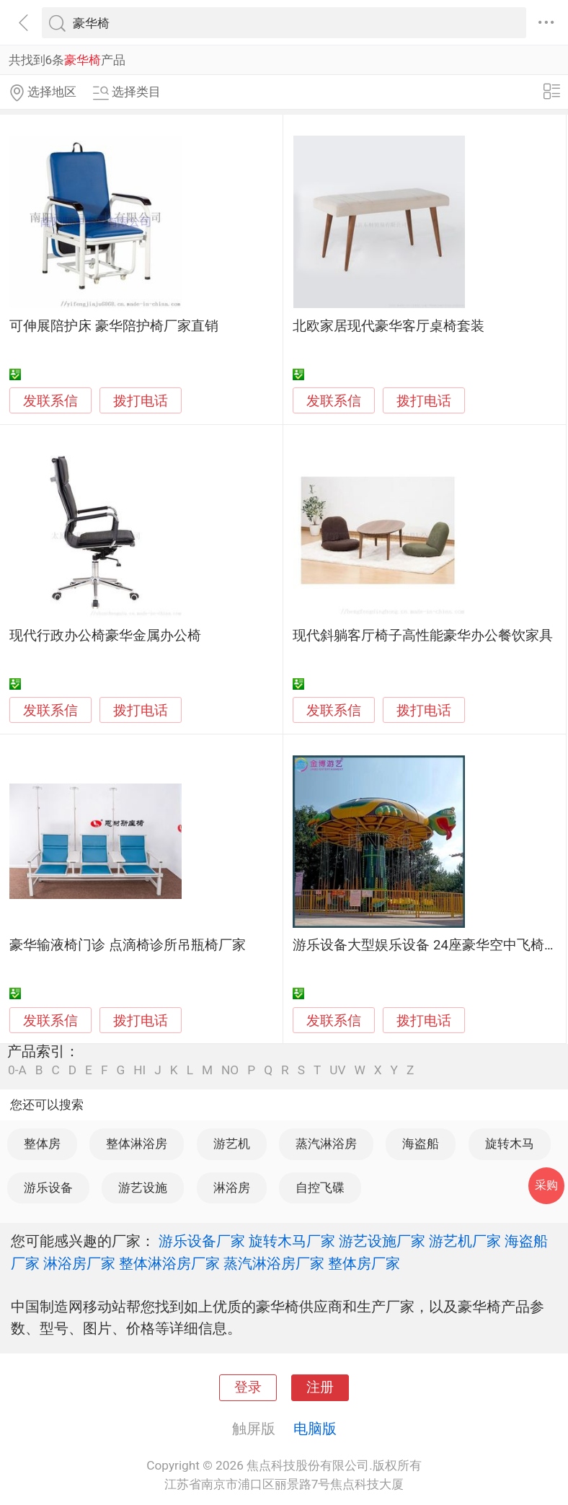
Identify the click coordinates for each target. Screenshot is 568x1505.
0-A (17, 1070)
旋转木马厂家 (292, 1241)
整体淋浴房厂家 (169, 1263)
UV (337, 1070)
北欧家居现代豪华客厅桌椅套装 (388, 326)
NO (230, 1070)
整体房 (42, 1143)
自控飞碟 (320, 1187)
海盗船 (420, 1143)
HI (139, 1070)
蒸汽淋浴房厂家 (273, 1263)
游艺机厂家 (465, 1241)
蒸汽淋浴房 (326, 1143)
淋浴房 (231, 1187)
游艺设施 (142, 1187)
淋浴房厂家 (79, 1263)
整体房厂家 (364, 1263)
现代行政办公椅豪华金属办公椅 (105, 636)
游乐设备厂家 (202, 1241)
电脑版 (315, 1428)
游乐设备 (48, 1187)
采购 (546, 1185)
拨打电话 (140, 400)
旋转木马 (509, 1143)
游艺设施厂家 (382, 1241)
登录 (248, 1387)
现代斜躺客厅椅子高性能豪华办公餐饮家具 (423, 636)
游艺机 (231, 1143)
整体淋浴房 (136, 1143)
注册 (320, 1387)
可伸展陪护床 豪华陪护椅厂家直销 (113, 326)
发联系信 (50, 401)
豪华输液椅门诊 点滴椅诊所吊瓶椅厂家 (127, 945)
